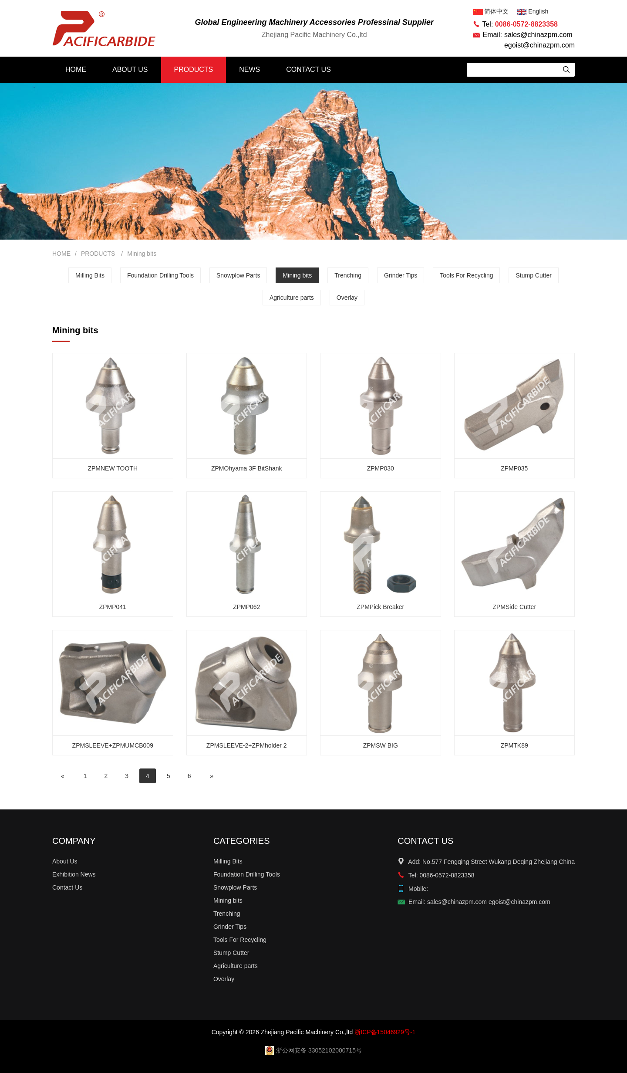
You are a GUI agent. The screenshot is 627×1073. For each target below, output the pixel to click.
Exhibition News (74, 874)
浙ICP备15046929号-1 (384, 1032)
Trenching (347, 275)
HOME (75, 69)
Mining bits (141, 253)
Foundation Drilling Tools (160, 275)
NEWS (249, 69)
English (532, 11)
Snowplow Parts (238, 275)
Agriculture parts (292, 297)
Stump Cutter (533, 275)
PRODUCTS (193, 69)
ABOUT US (130, 69)
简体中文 (491, 11)
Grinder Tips (400, 275)
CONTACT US (308, 69)
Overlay (347, 297)
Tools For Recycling (466, 275)
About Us (65, 861)
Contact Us (67, 887)
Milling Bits (89, 275)
